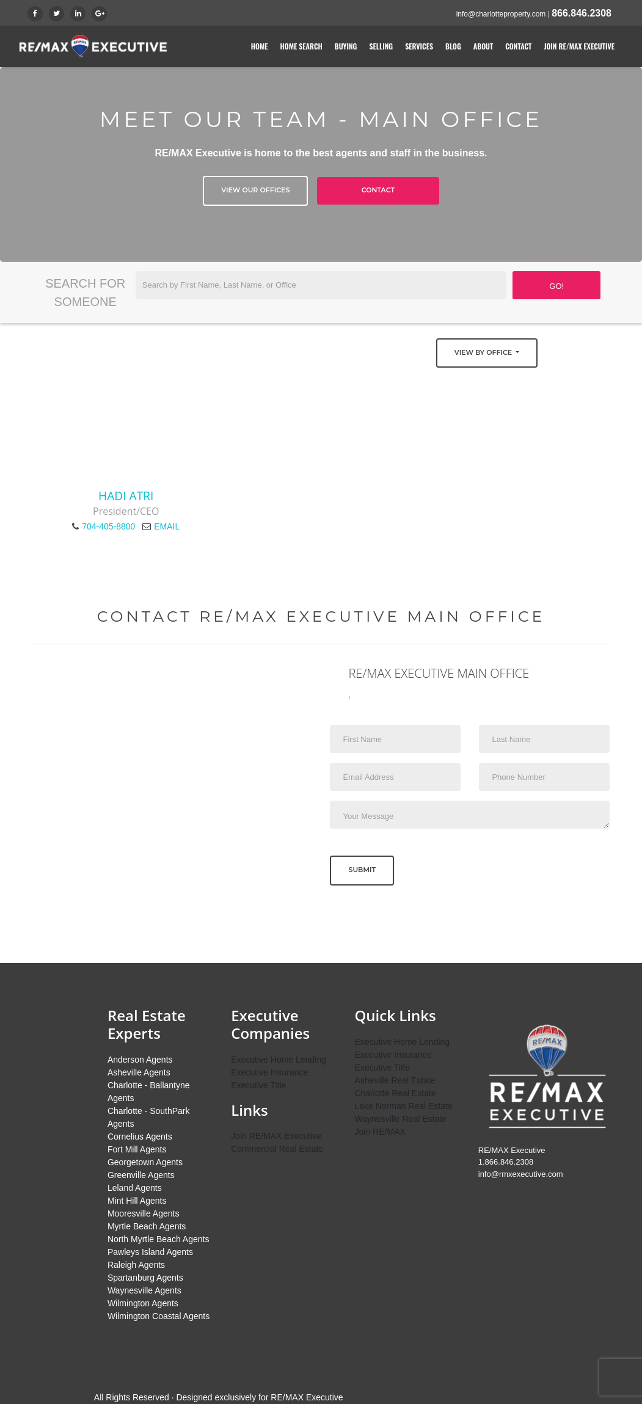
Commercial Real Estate (277, 1149)
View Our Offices (255, 190)
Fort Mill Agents (137, 1149)
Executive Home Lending (278, 1059)
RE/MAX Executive (307, 1397)
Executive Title (258, 1085)
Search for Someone (85, 292)
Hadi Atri (125, 495)
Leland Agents (135, 1188)
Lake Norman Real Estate (403, 1106)
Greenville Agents (141, 1175)
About (483, 46)
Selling (381, 46)
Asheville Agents (139, 1072)
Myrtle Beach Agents (147, 1226)
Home (259, 46)
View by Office (484, 352)
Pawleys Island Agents (150, 1252)
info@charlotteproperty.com (501, 14)
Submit (362, 869)
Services (419, 46)
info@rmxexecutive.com (520, 1174)
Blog (453, 46)
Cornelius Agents (140, 1136)
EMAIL (167, 526)
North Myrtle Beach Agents (159, 1239)
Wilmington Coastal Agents (159, 1316)
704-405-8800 (108, 526)
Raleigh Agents (136, 1265)
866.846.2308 (581, 13)
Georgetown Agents (145, 1162)
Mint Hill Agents (137, 1201)
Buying (346, 46)
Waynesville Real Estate (400, 1119)
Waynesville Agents (144, 1290)
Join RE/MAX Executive (579, 46)
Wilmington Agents (143, 1303)
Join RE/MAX (379, 1132)
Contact (518, 46)
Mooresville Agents (144, 1213)
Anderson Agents (140, 1059)
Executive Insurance (269, 1072)
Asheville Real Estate (394, 1080)
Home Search (301, 46)
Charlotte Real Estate (395, 1093)
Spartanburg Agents (145, 1277)
